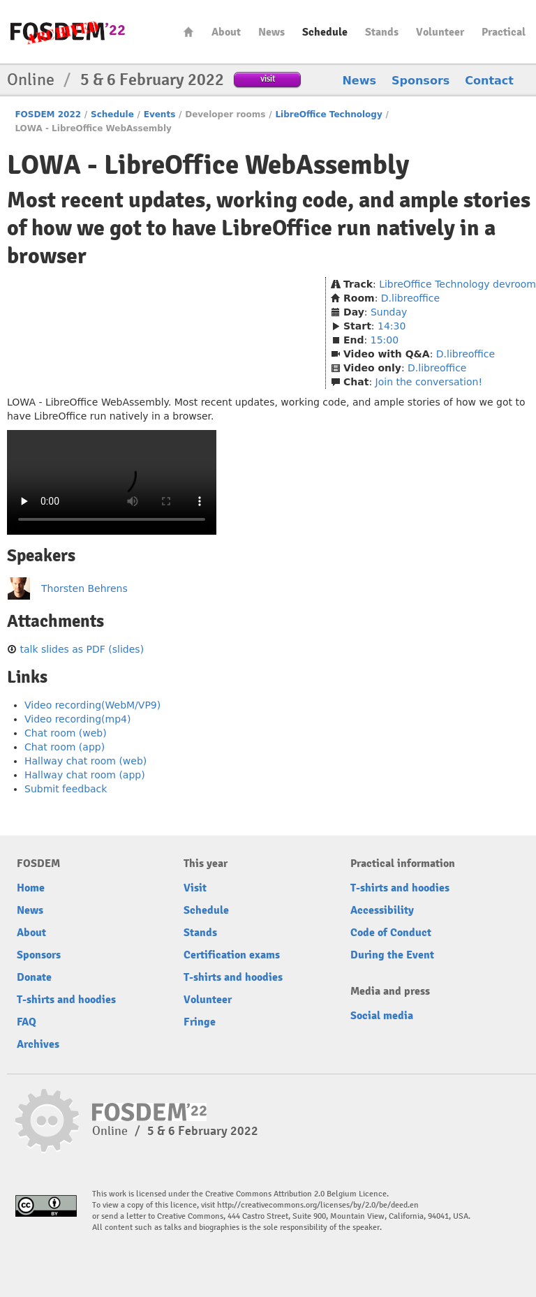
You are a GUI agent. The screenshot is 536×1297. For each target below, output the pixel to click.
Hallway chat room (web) (85, 760)
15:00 (385, 340)
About (226, 32)
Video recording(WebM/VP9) (92, 705)
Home (188, 32)
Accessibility (382, 910)
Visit (195, 888)
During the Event (392, 955)
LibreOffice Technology (328, 114)
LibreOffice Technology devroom (457, 284)
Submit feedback (65, 788)
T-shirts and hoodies (66, 1000)
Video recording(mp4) (77, 719)
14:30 (391, 326)
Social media (381, 1016)
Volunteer (440, 32)
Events (160, 114)
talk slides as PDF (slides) (82, 649)
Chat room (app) (64, 747)
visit (267, 78)
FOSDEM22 (67, 31)
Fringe (200, 1022)
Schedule (325, 32)
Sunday (389, 312)
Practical (504, 32)
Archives (38, 1044)
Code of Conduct (390, 933)
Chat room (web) (65, 733)
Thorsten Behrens (84, 588)
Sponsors (420, 80)
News (271, 32)
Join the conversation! (428, 381)
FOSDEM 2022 (48, 114)
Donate (34, 977)
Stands (382, 32)
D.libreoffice (410, 298)
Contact (489, 80)
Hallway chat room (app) (84, 774)
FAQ (26, 1022)
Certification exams (232, 955)
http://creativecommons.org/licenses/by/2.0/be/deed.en (318, 1205)
